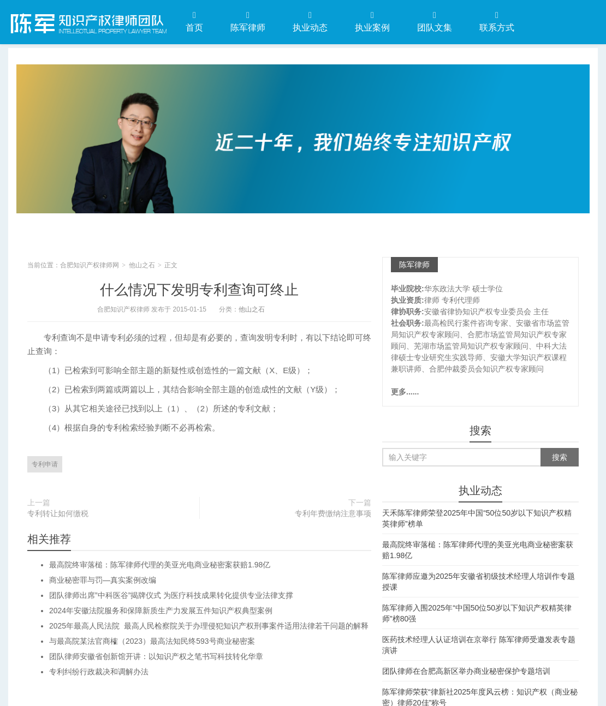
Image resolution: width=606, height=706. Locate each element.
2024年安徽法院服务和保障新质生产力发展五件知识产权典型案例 (160, 610)
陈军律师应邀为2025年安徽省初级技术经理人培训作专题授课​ (478, 581)
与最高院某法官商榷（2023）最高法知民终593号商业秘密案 (152, 641)
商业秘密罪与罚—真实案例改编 (102, 580)
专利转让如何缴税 (57, 513)
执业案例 (372, 21)
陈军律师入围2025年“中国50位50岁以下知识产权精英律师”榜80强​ (477, 613)
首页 (194, 21)
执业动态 (310, 21)
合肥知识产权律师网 (87, 21)
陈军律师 (247, 21)
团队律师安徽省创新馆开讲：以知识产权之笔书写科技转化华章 (156, 656)
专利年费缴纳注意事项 (333, 513)
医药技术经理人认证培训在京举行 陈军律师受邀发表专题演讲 (478, 645)
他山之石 (142, 265)
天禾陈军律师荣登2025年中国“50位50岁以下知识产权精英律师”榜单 (477, 518)
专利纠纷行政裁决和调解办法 (98, 671)
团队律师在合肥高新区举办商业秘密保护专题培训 (466, 671)
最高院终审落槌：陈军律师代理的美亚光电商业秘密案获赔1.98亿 (159, 564)
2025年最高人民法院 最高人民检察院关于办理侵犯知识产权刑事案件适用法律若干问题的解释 (209, 625)
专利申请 (45, 464)
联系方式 (496, 21)
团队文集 (434, 21)
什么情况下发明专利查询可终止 (199, 290)
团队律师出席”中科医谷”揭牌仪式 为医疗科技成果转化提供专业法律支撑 (171, 595)
